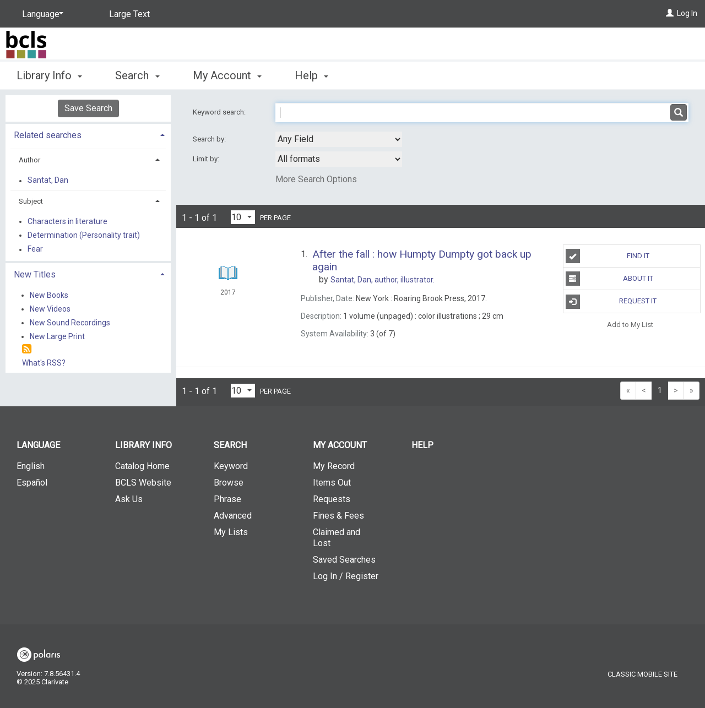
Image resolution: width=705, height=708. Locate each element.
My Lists (231, 532)
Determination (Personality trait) (84, 235)
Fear (35, 249)
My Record (334, 466)
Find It (607, 256)
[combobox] (338, 139)
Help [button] (311, 75)
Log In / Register (345, 576)
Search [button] (137, 75)
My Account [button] (227, 75)
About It (609, 278)
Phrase (227, 499)
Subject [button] (31, 201)
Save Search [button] (88, 108)
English (31, 466)
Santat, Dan (48, 180)
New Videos (50, 308)
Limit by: (207, 159)
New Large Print (57, 336)
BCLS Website (143, 482)
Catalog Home (142, 466)
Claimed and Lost (336, 537)
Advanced (233, 515)
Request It (611, 302)
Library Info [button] (49, 75)
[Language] (41, 14)
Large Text (129, 14)
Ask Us (129, 499)
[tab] (88, 134)
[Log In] (670, 13)
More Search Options (316, 179)
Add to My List (630, 324)
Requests (331, 499)
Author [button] (29, 160)
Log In (687, 13)
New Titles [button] (35, 274)
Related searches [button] (48, 135)
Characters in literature (67, 221)
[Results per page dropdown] (243, 217)
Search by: (210, 139)
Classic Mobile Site (642, 674)
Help (422, 445)
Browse (228, 482)
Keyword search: (220, 112)
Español (32, 482)
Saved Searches (344, 559)
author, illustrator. (382, 279)
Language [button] (38, 445)
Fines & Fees (338, 515)
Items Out (332, 482)
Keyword (231, 466)
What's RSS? (44, 362)
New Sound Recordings (70, 322)
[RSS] (26, 349)
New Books (49, 295)
